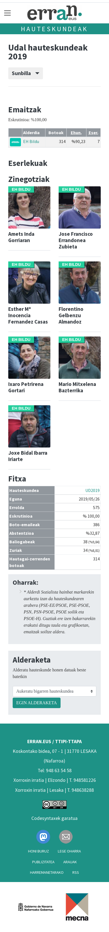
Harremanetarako (47, 872)
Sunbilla (25, 73)
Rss (75, 872)
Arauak (70, 861)
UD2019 (92, 490)
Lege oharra (69, 851)
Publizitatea (43, 861)
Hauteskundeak (54, 29)
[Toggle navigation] (7, 13)
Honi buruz (38, 851)
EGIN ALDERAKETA (36, 702)
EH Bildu (31, 141)
